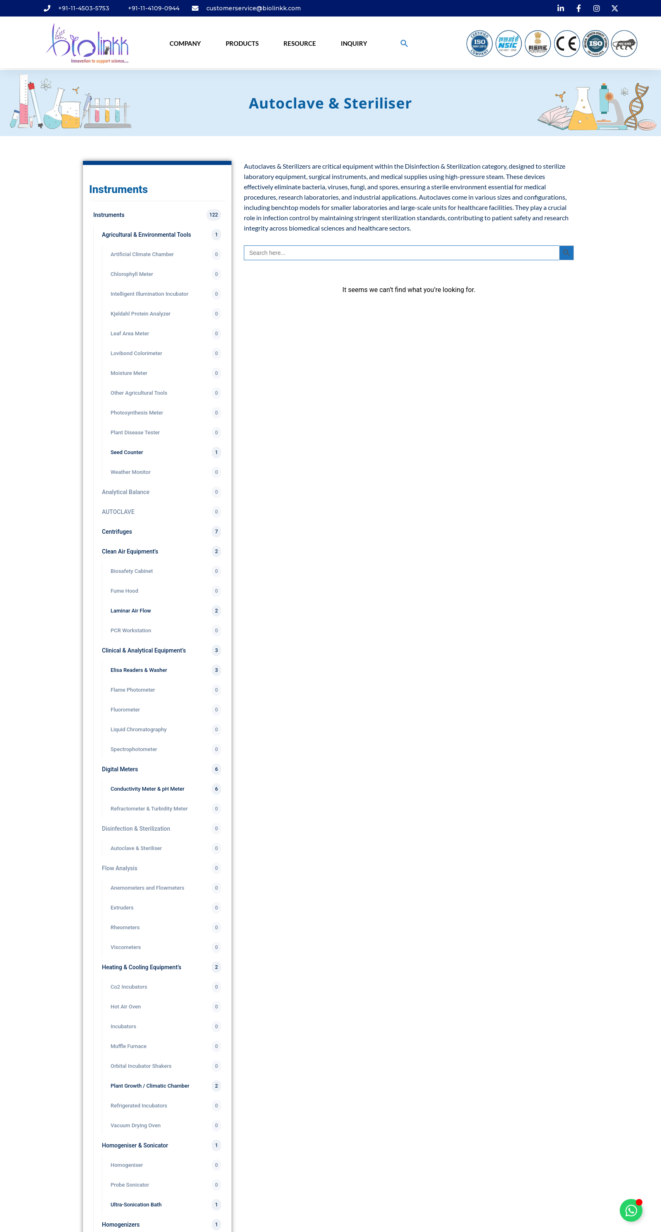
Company (185, 43)
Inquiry (354, 43)
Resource (299, 43)
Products (242, 43)
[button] (404, 43)
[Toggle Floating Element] (631, 1210)
